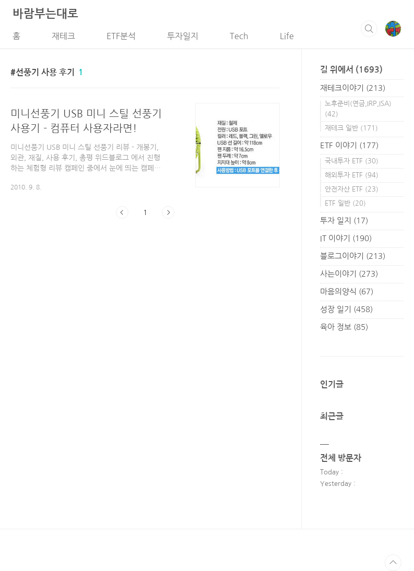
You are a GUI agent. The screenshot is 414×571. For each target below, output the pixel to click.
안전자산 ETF (351, 189)
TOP (393, 562)
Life (287, 36)
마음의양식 (346, 291)
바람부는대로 (45, 13)
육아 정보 (344, 327)
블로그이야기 (352, 256)
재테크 (63, 36)
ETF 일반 (345, 203)
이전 (122, 212)
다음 (168, 212)
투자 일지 (344, 220)
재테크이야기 (352, 88)
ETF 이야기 (349, 145)
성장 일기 (346, 309)
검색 (369, 29)
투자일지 (182, 36)
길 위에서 (351, 70)
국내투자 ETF (351, 161)
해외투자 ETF (351, 175)
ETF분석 (121, 36)
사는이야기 (349, 274)
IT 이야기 (346, 238)
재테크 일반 (351, 128)
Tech (239, 36)
